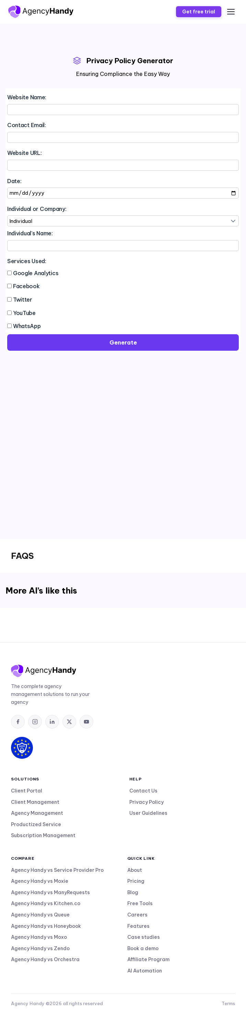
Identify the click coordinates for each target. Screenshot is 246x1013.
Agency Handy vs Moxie (39, 881)
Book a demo (143, 948)
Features (138, 926)
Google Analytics (36, 273)
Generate (123, 342)
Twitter (22, 299)
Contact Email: (26, 125)
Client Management (35, 802)
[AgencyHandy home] (40, 11)
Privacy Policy (146, 802)
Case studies (143, 937)
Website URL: (24, 152)
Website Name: (26, 97)
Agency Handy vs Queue (40, 915)
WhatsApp (27, 326)
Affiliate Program (148, 959)
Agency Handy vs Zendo (40, 948)
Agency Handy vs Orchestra (45, 959)
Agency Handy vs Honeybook (46, 926)
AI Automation (144, 971)
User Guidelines (148, 813)
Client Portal (26, 791)
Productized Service (36, 824)
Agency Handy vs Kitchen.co (45, 903)
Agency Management (37, 813)
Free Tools (140, 903)
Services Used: (26, 261)
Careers (137, 915)
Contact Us (143, 791)
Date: (14, 181)
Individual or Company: (37, 208)
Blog (132, 892)
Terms (228, 1003)
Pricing (135, 881)
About (134, 870)
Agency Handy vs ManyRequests (50, 892)
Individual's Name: (30, 233)
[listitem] (18, 722)
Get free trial (198, 12)
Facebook (26, 286)
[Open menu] (231, 12)
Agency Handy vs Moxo (39, 937)
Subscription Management (43, 835)
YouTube (24, 312)
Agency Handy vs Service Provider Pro (57, 870)
